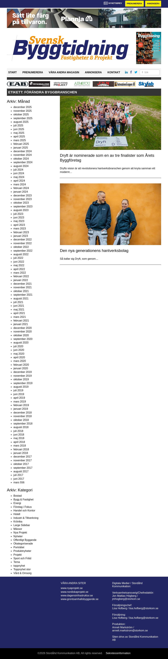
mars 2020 (19, 361)
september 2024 (22, 162)
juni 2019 (18, 394)
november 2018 (22, 416)
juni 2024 (18, 173)
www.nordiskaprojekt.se (74, 591)
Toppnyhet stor (22, 569)
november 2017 (22, 460)
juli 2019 (18, 390)
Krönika (17, 521)
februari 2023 (21, 232)
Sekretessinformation (118, 653)
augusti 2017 (21, 471)
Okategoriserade (23, 543)
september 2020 (22, 339)
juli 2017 (18, 475)
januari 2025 (20, 147)
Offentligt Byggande (24, 540)
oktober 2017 (21, 464)
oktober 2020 (21, 335)
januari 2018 (20, 453)
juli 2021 (18, 302)
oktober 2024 (21, 158)
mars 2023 (19, 228)
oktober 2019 (21, 379)
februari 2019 (21, 405)
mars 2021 (19, 317)
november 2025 (22, 110)
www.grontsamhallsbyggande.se (79, 599)
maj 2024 (18, 177)
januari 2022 (20, 280)
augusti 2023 (21, 210)
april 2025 (19, 136)
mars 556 (18, 482)
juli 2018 (18, 431)
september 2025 (22, 118)
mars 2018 (19, 445)
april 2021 (19, 313)
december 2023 (22, 195)
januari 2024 (20, 191)
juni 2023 (18, 217)
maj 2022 (18, 265)
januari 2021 (20, 324)
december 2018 (22, 412)
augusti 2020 (21, 342)
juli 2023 (18, 213)
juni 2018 (18, 434)
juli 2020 (18, 346)
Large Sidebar (21, 525)
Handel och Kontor (24, 510)
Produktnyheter (22, 551)
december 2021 (22, 283)
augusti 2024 (21, 166)
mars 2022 (19, 272)
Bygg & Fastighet (23, 499)
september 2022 (22, 250)
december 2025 (22, 107)
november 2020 (22, 331)
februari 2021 (21, 320)
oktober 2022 (21, 247)
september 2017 (22, 467)
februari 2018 (21, 449)
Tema (16, 562)
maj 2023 (18, 221)
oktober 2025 (21, 114)
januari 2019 (20, 408)
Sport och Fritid (22, 558)
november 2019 (22, 375)
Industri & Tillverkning (25, 518)
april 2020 (19, 357)
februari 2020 (21, 364)
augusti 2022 (21, 254)
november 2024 (22, 154)
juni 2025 (18, 129)
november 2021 (22, 287)
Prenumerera (134, 3)
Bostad (17, 495)
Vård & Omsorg (22, 573)
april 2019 (19, 397)
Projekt (17, 554)
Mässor (17, 529)
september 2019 (22, 383)
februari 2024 (21, 188)
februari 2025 (21, 143)
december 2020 (22, 328)
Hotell (16, 514)
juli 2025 (18, 125)
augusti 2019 (21, 386)
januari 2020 (20, 368)
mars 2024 (19, 184)
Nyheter (18, 536)
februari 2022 (21, 276)
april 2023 (19, 225)
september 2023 (22, 206)
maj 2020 (18, 353)
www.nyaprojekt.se (72, 588)
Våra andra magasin (64, 72)
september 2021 (22, 294)
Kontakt (113, 72)
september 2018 (22, 423)
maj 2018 (18, 438)
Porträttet (18, 547)
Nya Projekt (20, 532)
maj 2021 (18, 309)
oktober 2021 (21, 291)
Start (12, 72)
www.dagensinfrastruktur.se (77, 595)
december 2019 (22, 372)
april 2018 (19, 442)
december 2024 (22, 151)
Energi (17, 503)
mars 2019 (19, 401)
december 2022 (22, 239)
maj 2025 (18, 132)
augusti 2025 (21, 121)
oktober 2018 (21, 420)
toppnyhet (19, 565)
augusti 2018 (21, 427)
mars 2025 (19, 140)
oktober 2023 (21, 202)
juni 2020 (18, 350)
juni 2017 (18, 478)
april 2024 (19, 180)
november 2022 (22, 243)
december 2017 (22, 456)
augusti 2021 (21, 298)
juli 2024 (18, 169)
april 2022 (19, 269)
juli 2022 (18, 258)
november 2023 (22, 199)
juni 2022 (18, 261)
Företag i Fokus (22, 507)
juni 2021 (18, 305)
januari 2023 (20, 236)
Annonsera (153, 3)
